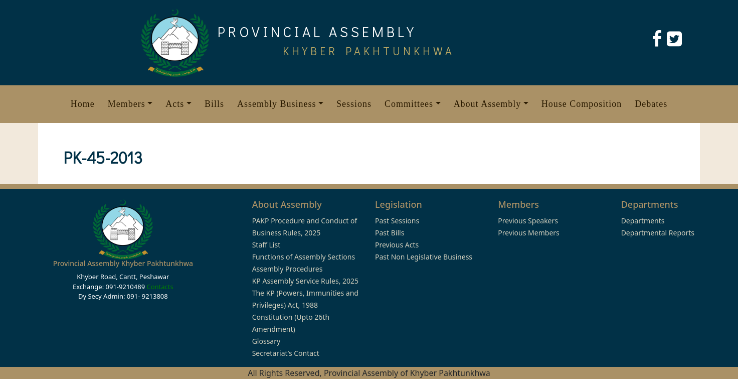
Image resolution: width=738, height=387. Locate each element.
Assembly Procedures (287, 269)
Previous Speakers (528, 220)
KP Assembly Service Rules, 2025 (305, 281)
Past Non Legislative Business (423, 257)
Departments (643, 220)
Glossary (266, 341)
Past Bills (389, 232)
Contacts (159, 286)
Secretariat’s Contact (285, 353)
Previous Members (528, 232)
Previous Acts (397, 244)
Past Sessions (397, 220)
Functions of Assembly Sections (303, 257)
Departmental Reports (657, 232)
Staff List (266, 244)
